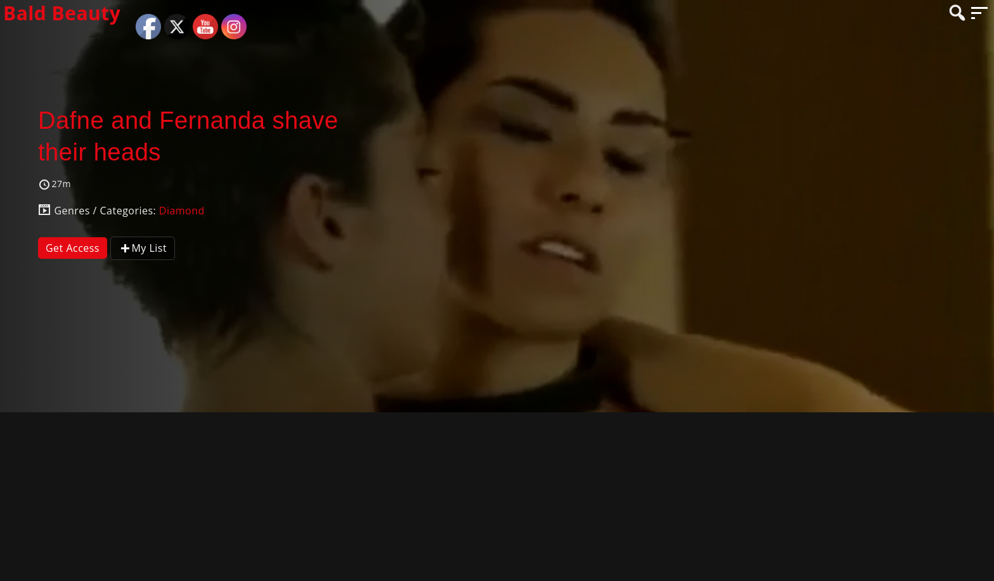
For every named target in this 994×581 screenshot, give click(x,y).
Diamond (182, 211)
